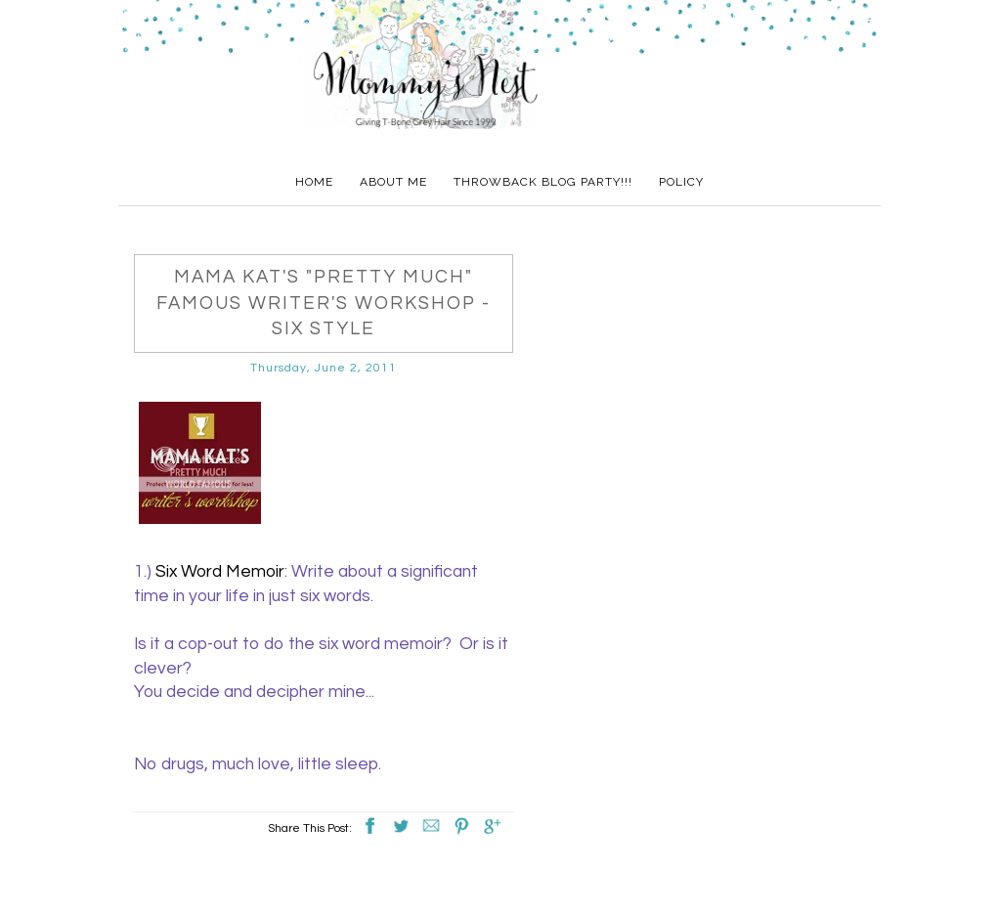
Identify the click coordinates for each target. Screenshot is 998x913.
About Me (393, 182)
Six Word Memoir (219, 572)
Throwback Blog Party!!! (543, 182)
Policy (681, 182)
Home (314, 182)
